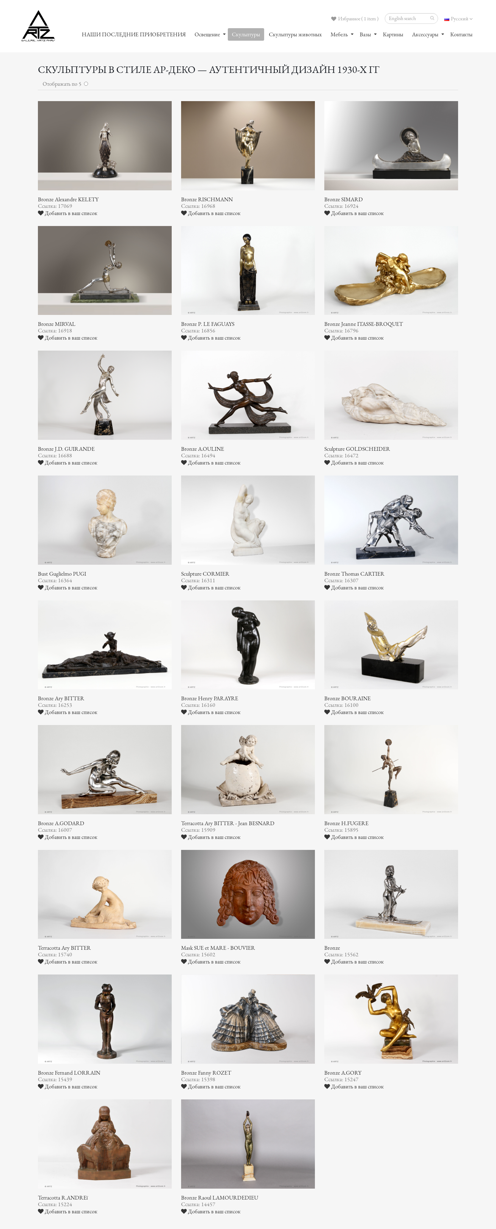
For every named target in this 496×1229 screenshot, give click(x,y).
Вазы (365, 34)
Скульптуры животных (295, 34)
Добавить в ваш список (67, 213)
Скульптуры (246, 34)
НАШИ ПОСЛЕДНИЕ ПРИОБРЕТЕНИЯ (134, 34)
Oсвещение (207, 34)
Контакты (461, 34)
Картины (393, 34)
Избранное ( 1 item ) (355, 19)
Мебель (339, 34)
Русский (458, 19)
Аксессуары (425, 34)
